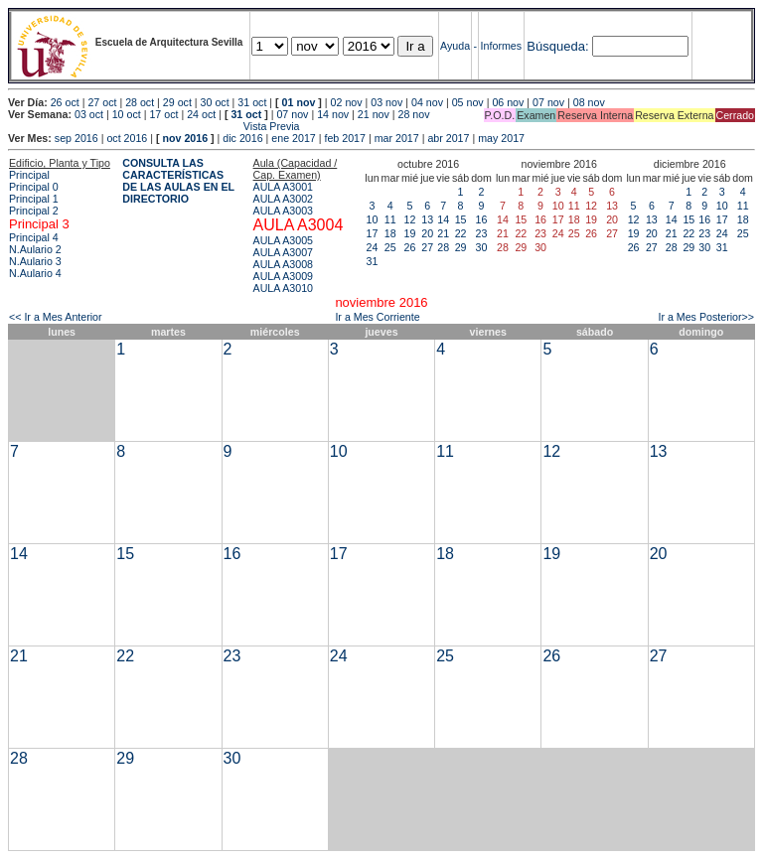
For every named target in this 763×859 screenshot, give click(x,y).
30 (482, 247)
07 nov (548, 102)
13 (427, 219)
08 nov (589, 102)
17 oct (163, 114)
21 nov (373, 114)
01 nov (299, 102)
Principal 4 (34, 237)
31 (373, 261)
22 (461, 233)
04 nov (427, 102)
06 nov (508, 102)
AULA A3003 (283, 210)
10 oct (126, 114)
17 (373, 233)
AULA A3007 (283, 252)
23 (482, 233)
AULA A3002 (283, 199)
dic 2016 (242, 138)
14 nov (333, 114)
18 (390, 233)
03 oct (89, 114)
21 (443, 233)
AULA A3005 (283, 240)
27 (427, 247)
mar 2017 (397, 138)
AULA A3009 (283, 276)
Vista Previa (154, 126)
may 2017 (501, 138)
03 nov (386, 102)
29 (461, 247)
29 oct (177, 102)
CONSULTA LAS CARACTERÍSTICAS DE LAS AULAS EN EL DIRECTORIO (178, 181)
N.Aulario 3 (35, 261)
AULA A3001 (283, 187)
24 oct (201, 114)
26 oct (65, 102)
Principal (29, 175)
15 (461, 219)
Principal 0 (34, 187)
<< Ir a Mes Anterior (55, 317)
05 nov (468, 102)
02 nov (347, 102)
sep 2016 (76, 138)
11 (390, 219)
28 (443, 247)
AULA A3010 (283, 288)
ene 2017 (293, 138)
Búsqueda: (557, 46)
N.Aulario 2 (35, 249)
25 (390, 247)
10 (373, 219)
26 (410, 247)
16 (482, 219)
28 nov (414, 114)
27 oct (101, 102)
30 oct (215, 102)
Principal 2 (34, 210)
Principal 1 (34, 199)
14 (443, 219)
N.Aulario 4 (35, 273)
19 (410, 233)
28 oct (139, 102)
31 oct (251, 102)
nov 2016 (185, 138)
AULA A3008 (283, 264)
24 (373, 247)
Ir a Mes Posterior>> (706, 317)
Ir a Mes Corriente (377, 317)
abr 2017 (448, 138)
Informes (501, 46)
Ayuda (455, 46)
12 (410, 219)
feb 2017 (344, 138)
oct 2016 (126, 138)
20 (427, 233)
